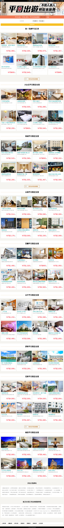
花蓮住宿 (22, 523)
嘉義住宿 (10, 523)
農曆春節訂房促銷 (27, 508)
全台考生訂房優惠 (55, 492)
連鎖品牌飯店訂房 (30, 492)
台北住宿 (41, 523)
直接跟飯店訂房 (35, 1)
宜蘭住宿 (28, 523)
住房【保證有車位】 (22, 490)
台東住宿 (4, 523)
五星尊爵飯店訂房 (40, 490)
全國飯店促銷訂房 (5, 488)
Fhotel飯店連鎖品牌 (28, 510)
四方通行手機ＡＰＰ (31, 490)
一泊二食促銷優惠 (56, 490)
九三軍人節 (49, 508)
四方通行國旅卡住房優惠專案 (7, 510)
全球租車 (46, 1)
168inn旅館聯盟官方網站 (30, 515)
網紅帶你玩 (51, 1)
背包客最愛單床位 (47, 488)
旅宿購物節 (34, 508)
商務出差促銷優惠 (21, 494)
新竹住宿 (16, 523)
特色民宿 (41, 1)
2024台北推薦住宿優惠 (19, 510)
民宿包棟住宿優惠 (41, 506)
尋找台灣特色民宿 (39, 488)
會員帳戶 (61, 1)
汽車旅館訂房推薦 (39, 492)
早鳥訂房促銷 (19, 508)
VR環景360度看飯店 (42, 508)
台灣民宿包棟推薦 (14, 488)
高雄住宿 (35, 523)
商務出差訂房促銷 (33, 506)
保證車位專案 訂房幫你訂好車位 (25, 513)
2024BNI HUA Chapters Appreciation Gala (42, 510)
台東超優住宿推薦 (48, 490)
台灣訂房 (29, 1)
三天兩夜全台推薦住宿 (37, 513)
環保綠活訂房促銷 (5, 506)
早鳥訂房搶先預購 (14, 492)
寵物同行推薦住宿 (5, 492)
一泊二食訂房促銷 (24, 506)
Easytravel (34, 527)
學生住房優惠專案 (56, 508)
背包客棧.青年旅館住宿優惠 (52, 506)
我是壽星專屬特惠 (38, 494)
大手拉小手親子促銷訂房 (15, 506)
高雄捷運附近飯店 (13, 494)
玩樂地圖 (57, 1)
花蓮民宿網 (7, 508)
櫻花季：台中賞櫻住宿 (19, 515)
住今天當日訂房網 (13, 490)
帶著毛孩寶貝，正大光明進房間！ (11, 513)
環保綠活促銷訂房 (46, 494)
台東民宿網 (13, 508)
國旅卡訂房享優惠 (22, 488)
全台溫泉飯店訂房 (55, 488)
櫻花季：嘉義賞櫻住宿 (9, 515)
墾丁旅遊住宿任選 (22, 492)
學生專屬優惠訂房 (29, 494)
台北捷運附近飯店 (47, 492)
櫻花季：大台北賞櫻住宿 (48, 513)
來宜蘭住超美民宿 (30, 488)
